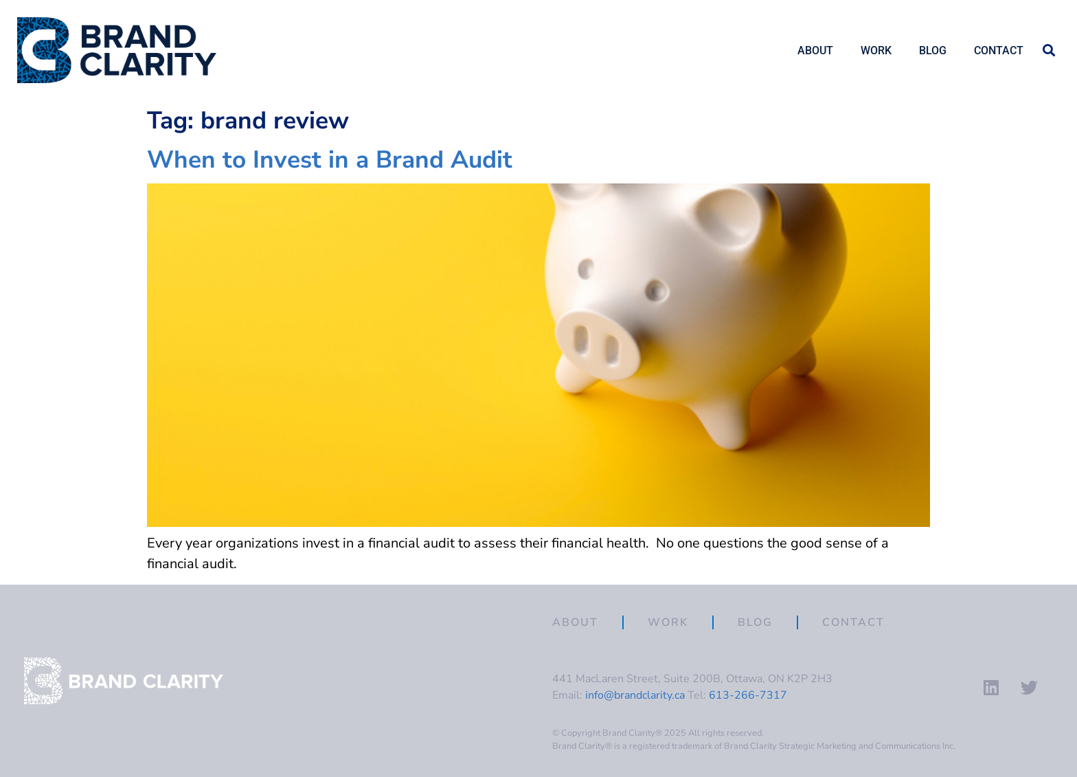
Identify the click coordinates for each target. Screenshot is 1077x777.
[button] (1048, 50)
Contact (998, 50)
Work (876, 50)
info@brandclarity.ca (635, 695)
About (815, 50)
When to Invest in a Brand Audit (329, 159)
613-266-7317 (748, 695)
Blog (932, 50)
